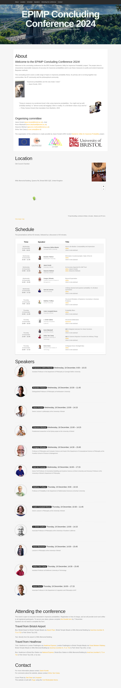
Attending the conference (48, 2)
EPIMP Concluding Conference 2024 (60, 19)
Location (22, 2)
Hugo (33, 680)
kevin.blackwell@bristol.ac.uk (36, 124)
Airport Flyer (51, 630)
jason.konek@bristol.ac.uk (33, 122)
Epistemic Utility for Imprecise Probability (85, 134)
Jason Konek (44, 670)
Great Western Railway (97, 645)
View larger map (19, 219)
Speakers (37, 2)
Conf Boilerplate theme (50, 680)
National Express (48, 652)
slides (67, 248)
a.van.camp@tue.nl (34, 129)
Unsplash (38, 677)
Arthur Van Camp (54, 673)
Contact (60, 2)
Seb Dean (29, 677)
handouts (68, 321)
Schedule (29, 2)
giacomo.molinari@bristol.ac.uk (38, 127)
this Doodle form (66, 619)
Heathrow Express (50, 645)
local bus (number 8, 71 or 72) (60, 648)
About (17, 2)
